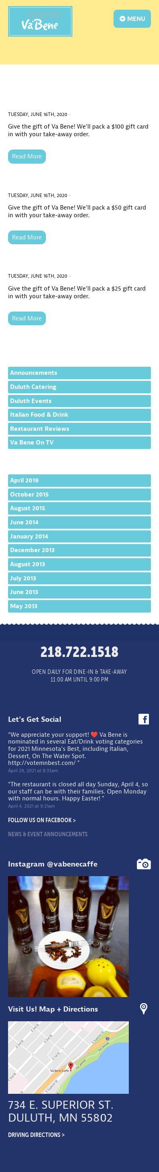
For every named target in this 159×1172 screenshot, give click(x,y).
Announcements (33, 373)
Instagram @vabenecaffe (52, 864)
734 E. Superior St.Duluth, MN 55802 (61, 1111)
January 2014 (29, 536)
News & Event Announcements (48, 834)
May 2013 (23, 606)
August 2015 (27, 508)
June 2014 (24, 522)
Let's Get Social (34, 719)
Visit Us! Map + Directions (53, 1009)
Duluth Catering (33, 387)
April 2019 (24, 480)
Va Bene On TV (32, 442)
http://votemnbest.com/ (42, 763)
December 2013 (32, 550)
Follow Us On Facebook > (42, 820)
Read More (27, 156)
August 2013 (27, 564)
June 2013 (24, 592)
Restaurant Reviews (39, 429)
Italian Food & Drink (39, 415)
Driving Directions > (36, 1134)
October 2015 (29, 494)
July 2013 (23, 578)
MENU (132, 19)
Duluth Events (31, 401)
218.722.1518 (79, 651)
